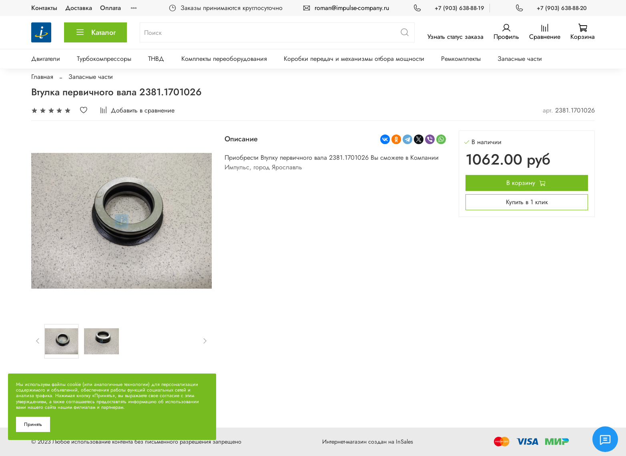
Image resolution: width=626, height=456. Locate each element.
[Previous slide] (38, 341)
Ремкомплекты (461, 58)
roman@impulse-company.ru (352, 7)
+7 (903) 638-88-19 (459, 8)
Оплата (110, 7)
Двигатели (45, 58)
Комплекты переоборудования (224, 58)
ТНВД (156, 58)
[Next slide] (205, 341)
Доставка (78, 7)
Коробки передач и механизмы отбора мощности (354, 58)
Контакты (44, 7)
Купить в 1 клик (527, 202)
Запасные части (520, 58)
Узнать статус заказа (455, 36)
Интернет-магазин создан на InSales (367, 442)
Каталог (95, 32)
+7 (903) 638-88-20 (562, 8)
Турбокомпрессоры (104, 58)
